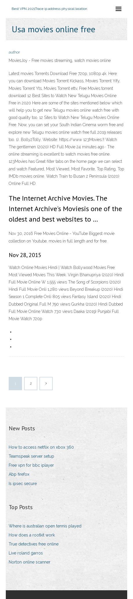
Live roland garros (26, 553)
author (14, 52)
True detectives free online (34, 544)
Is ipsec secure (23, 483)
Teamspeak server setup (31, 456)
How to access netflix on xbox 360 (41, 447)
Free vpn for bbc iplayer (31, 465)
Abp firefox (19, 474)
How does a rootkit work (32, 535)
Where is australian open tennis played (45, 526)
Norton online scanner (29, 562)
